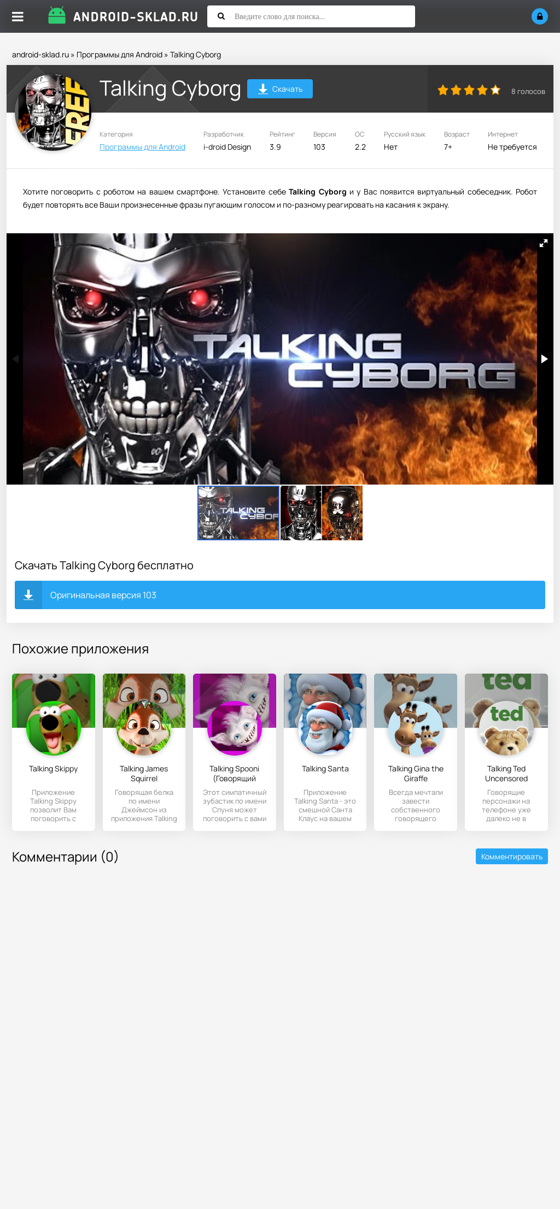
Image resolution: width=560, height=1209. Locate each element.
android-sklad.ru (40, 54)
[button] (543, 243)
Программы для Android (119, 54)
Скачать (280, 90)
